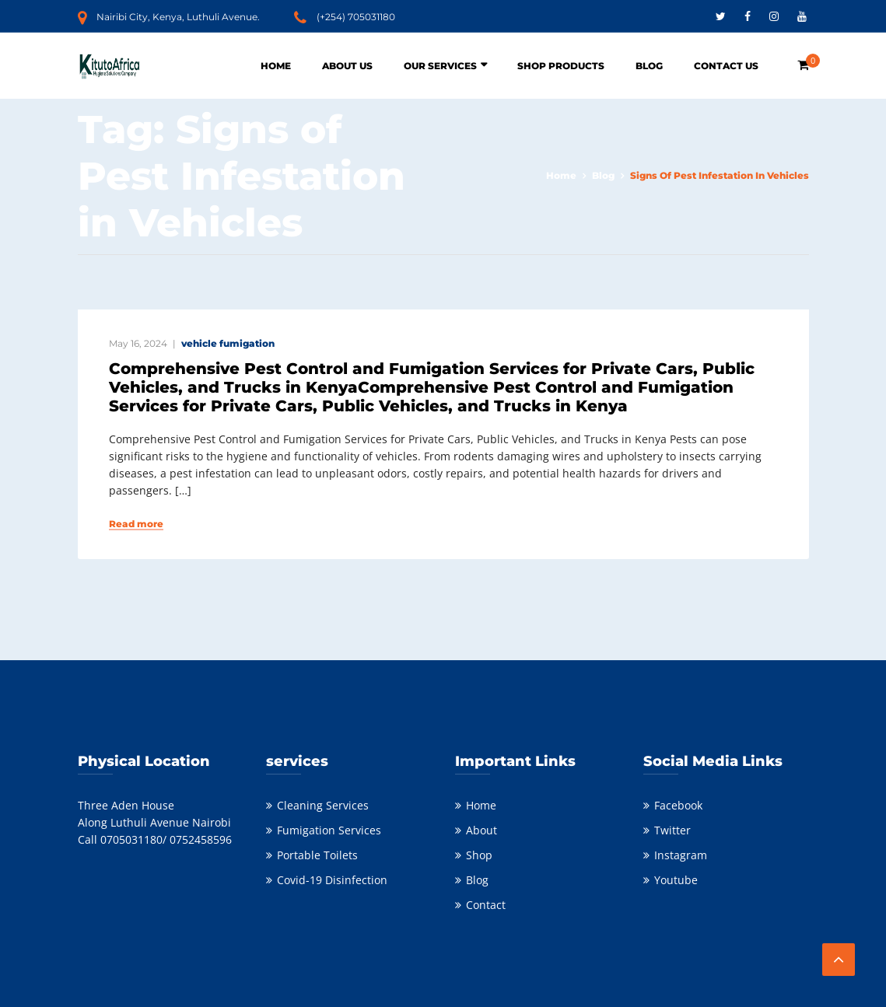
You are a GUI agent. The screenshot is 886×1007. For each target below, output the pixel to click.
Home (276, 66)
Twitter (672, 830)
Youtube (676, 879)
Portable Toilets (317, 855)
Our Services (440, 66)
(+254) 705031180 (356, 17)
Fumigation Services (329, 830)
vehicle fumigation (228, 343)
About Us (347, 66)
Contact (486, 904)
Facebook (678, 805)
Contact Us (726, 66)
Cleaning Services (323, 805)
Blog (649, 66)
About (481, 830)
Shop (479, 855)
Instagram (680, 855)
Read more (136, 524)
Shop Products (560, 66)
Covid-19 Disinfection (332, 879)
